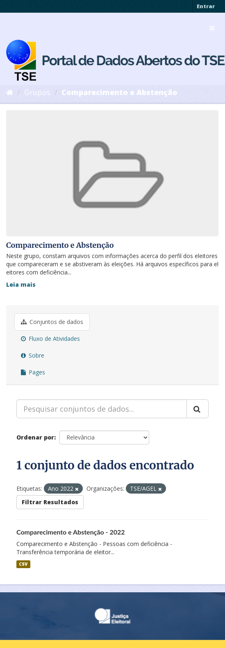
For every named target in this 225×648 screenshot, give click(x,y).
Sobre (32, 355)
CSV (23, 564)
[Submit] (197, 408)
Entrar (206, 6)
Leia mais (21, 284)
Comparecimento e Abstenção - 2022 (70, 532)
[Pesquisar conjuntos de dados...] (101, 408)
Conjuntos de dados (52, 322)
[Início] (9, 92)
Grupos (37, 92)
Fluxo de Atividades (50, 338)
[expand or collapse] (212, 28)
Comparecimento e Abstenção (119, 92)
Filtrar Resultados (50, 502)
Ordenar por (35, 437)
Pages (33, 372)
